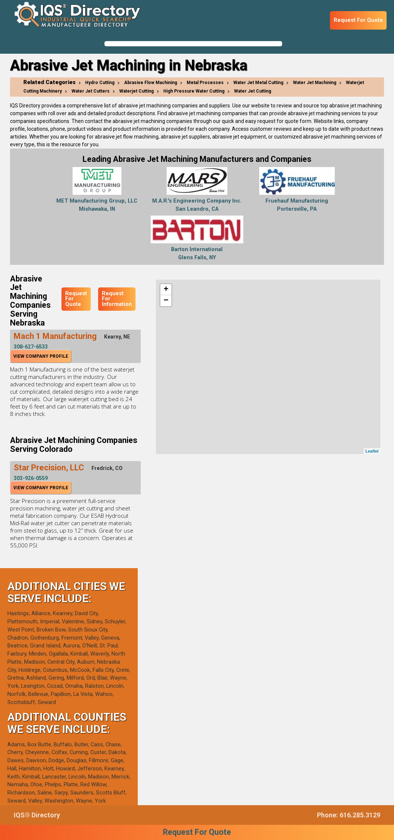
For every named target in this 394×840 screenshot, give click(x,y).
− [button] (166, 300)
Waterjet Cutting (136, 91)
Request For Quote (358, 20)
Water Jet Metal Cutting (258, 82)
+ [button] (166, 289)
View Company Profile (40, 356)
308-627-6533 (31, 347)
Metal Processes (205, 82)
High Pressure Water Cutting (193, 91)
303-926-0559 (31, 478)
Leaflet (371, 451)
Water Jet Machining (314, 82)
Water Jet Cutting (252, 91)
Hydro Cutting (99, 82)
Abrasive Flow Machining (150, 82)
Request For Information (117, 298)
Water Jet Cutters (90, 91)
